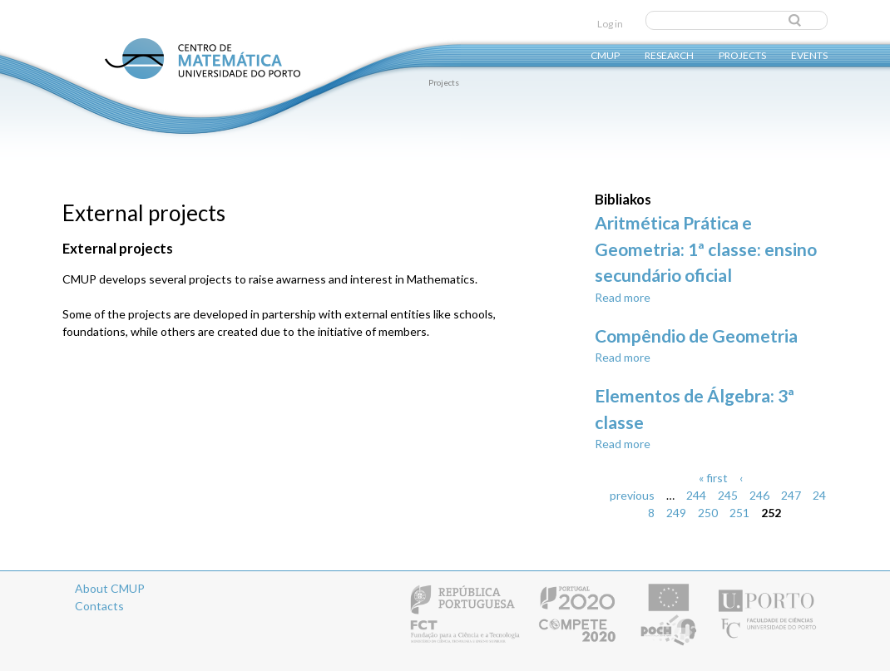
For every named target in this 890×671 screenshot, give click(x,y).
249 (676, 513)
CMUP (605, 54)
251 (739, 513)
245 (728, 495)
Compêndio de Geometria (696, 335)
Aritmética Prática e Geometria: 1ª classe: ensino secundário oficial (706, 248)
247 (791, 495)
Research (669, 54)
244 (696, 495)
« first (713, 478)
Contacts (99, 606)
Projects (742, 54)
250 (708, 513)
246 (759, 495)
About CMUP (110, 588)
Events (809, 54)
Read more (622, 297)
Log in (610, 23)
